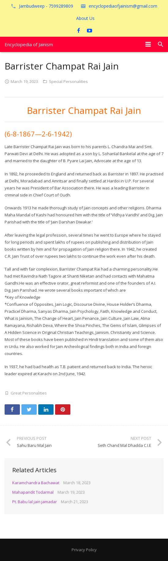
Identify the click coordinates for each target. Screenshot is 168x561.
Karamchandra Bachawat (35, 482)
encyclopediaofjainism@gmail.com (123, 6)
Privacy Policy (84, 549)
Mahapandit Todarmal (33, 492)
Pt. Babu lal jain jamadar (34, 501)
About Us (85, 18)
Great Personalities (29, 393)
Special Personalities (68, 81)
